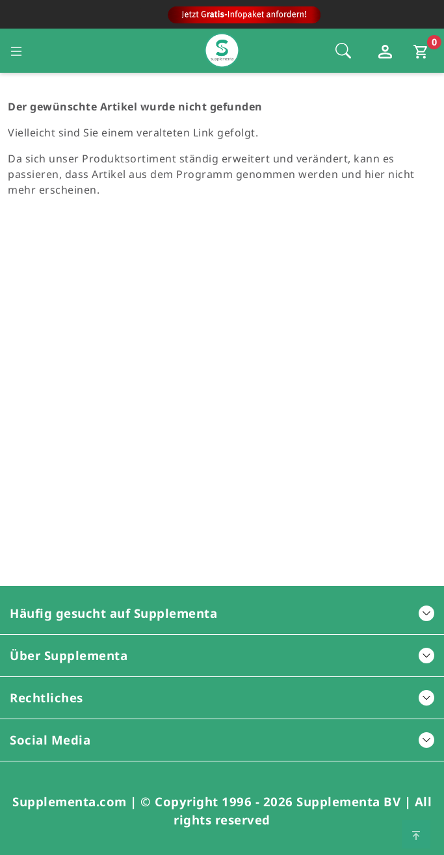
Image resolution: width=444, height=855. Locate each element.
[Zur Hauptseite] (222, 18)
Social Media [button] (222, 740)
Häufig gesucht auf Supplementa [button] (222, 613)
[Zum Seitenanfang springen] (416, 834)
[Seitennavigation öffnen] (16, 50)
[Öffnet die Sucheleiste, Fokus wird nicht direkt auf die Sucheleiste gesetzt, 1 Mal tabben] (343, 50)
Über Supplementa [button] (222, 655)
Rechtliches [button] (222, 697)
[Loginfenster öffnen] (387, 50)
